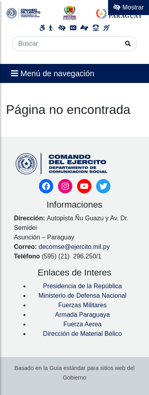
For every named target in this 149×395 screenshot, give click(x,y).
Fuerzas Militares (82, 305)
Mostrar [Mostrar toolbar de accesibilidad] (128, 7)
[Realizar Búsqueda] (128, 43)
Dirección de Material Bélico (82, 333)
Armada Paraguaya (82, 314)
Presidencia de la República (82, 286)
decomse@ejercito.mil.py (75, 246)
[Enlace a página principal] (74, 13)
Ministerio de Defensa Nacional (82, 295)
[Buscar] (66, 43)
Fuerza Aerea (82, 324)
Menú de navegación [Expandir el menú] (52, 73)
